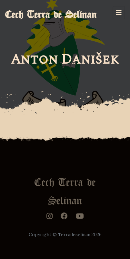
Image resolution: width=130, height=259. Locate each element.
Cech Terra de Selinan (51, 12)
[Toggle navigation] (119, 12)
